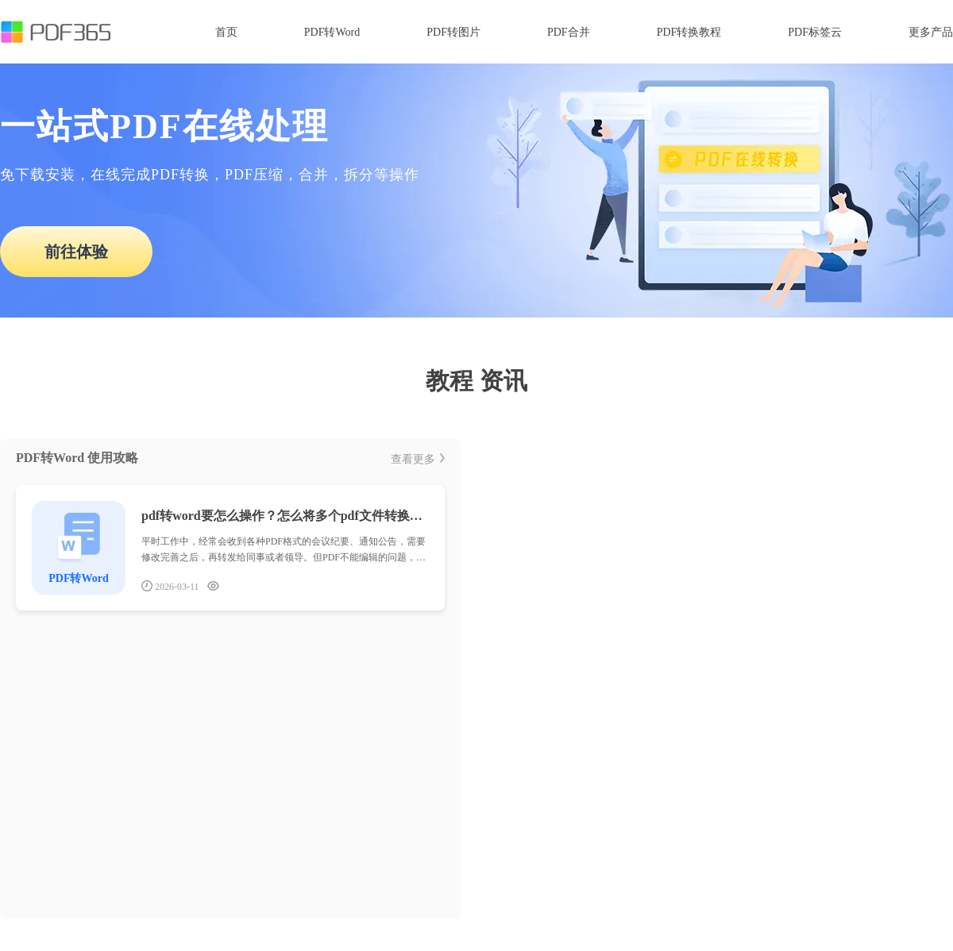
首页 (226, 32)
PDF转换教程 (689, 32)
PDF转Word (332, 32)
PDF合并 (568, 32)
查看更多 (418, 459)
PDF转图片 (453, 32)
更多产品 (931, 32)
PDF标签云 (815, 32)
